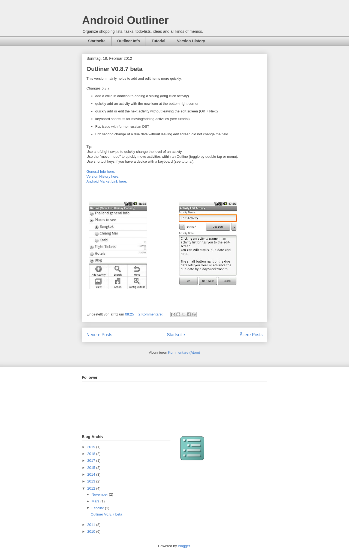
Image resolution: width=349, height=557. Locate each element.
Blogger (184, 546)
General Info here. (100, 171)
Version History (191, 41)
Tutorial (158, 41)
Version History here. (103, 176)
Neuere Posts (99, 334)
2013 (91, 481)
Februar (98, 508)
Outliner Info (128, 41)
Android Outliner (125, 20)
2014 (91, 474)
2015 (91, 468)
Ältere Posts (251, 334)
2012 (91, 488)
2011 (91, 525)
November (100, 494)
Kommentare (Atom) (184, 352)
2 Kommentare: (151, 314)
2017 (91, 460)
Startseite (97, 41)
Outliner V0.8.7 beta (114, 68)
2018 (91, 454)
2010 (91, 531)
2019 (91, 447)
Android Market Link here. (106, 181)
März (96, 501)
